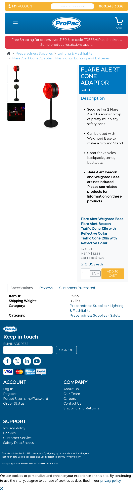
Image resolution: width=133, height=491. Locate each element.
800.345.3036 (111, 6)
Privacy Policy (14, 428)
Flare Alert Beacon (96, 224)
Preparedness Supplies (34, 53)
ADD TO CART (113, 274)
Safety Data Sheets (18, 443)
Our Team (71, 394)
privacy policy (110, 480)
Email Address (15, 344)
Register (10, 394)
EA (94, 273)
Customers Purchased (77, 288)
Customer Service (17, 438)
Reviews (45, 288)
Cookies (9, 433)
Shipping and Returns (81, 408)
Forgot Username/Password (25, 399)
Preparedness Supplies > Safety (95, 315)
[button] (15, 23)
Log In (8, 389)
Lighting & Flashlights (75, 53)
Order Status (13, 403)
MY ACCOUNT (21, 6)
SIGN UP (66, 350)
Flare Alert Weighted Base (102, 219)
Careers (69, 399)
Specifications (22, 288)
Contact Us (72, 403)
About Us (71, 389)
